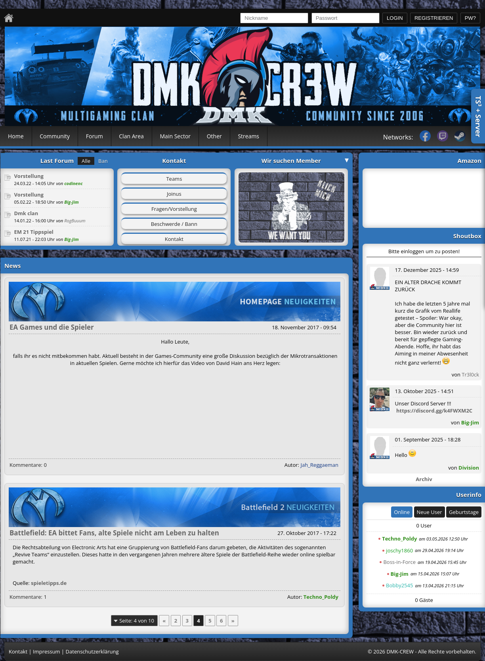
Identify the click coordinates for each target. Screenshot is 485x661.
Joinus (174, 193)
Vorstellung (29, 176)
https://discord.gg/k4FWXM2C (434, 410)
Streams (248, 136)
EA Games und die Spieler (52, 327)
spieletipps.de (49, 582)
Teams (174, 178)
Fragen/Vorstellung (174, 208)
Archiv (424, 479)
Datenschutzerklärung (92, 651)
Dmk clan (26, 213)
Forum (94, 136)
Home (16, 136)
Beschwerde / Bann (174, 223)
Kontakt (174, 239)
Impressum (46, 651)
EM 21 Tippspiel (33, 231)
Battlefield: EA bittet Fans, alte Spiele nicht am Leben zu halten (114, 532)
